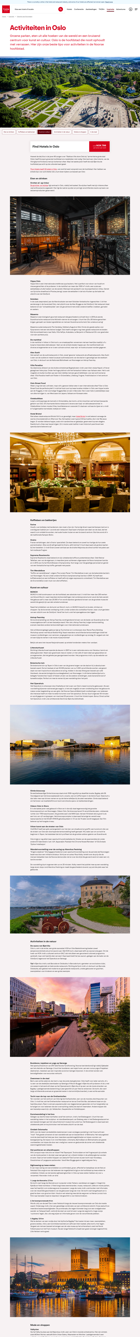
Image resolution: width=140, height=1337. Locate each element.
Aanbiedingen (91, 9)
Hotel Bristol (80, 416)
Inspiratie (110, 9)
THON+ (102, 9)
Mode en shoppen (80, 132)
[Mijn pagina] (130, 9)
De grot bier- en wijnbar (39, 185)
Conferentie (79, 9)
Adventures (120, 9)
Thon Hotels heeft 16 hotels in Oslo (43, 169)
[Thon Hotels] (6, 9)
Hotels (69, 9)
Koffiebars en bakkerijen (26, 132)
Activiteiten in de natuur (62, 132)
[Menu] (136, 9)
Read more (109, 2)
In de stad (93, 132)
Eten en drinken (9, 132)
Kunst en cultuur (44, 132)
